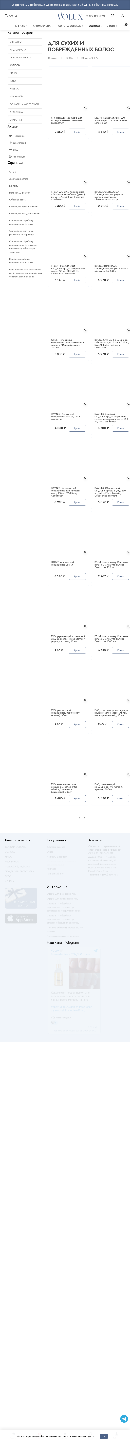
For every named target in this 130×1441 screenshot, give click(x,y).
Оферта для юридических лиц (62, 900)
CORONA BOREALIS (71, 26)
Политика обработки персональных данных (65, 930)
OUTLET (14, 15)
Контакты (51, 870)
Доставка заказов (56, 848)
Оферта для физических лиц (61, 895)
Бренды (21, 26)
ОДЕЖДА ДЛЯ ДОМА (17, 868)
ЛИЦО (112, 26)
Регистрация (17, 156)
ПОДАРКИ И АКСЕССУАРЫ (19, 873)
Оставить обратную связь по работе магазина (61, 864)
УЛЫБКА (9, 882)
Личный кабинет (55, 875)
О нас (50, 853)
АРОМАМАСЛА (43, 26)
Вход (13, 149)
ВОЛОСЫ (95, 26)
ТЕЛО (8, 878)
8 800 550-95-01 (95, 15)
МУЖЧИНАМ (11, 863)
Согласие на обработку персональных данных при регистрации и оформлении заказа (64, 908)
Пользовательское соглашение (63, 937)
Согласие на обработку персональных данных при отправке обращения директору (63, 920)
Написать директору (57, 858)
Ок (104, 1436)
